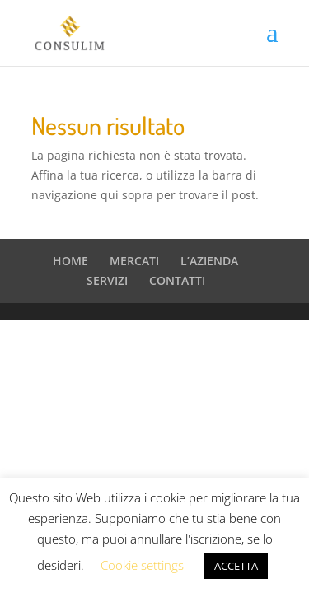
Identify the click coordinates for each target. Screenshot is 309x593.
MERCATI (134, 260)
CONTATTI (177, 280)
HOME (70, 260)
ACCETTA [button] (236, 565)
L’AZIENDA (209, 260)
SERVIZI (107, 280)
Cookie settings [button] (142, 565)
